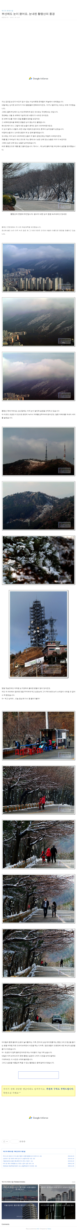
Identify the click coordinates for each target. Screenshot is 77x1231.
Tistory (49, 1228)
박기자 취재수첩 (7, 11)
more (73, 1182)
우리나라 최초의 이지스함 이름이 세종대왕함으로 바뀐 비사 (21, 1156)
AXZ (38, 1228)
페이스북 (33, 1173)
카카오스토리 (39, 1173)
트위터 (44, 1173)
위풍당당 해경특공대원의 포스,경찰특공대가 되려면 (18, 1166)
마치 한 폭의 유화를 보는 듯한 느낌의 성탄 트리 (17, 1163)
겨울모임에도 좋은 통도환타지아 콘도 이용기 (16, 1161)
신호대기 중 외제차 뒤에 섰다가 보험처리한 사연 (17, 1158)
